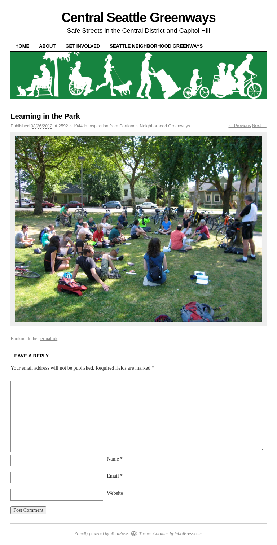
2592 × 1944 (70, 125)
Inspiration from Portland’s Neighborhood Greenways (139, 125)
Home (22, 46)
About (47, 46)
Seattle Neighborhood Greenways (156, 46)
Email (115, 476)
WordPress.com (188, 533)
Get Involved (82, 46)
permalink (47, 338)
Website (115, 493)
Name (115, 459)
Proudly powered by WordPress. (102, 533)
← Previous (239, 125)
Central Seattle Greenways (138, 17)
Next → (259, 125)
